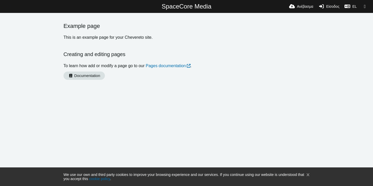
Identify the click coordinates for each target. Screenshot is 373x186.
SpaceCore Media (186, 6)
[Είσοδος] (328, 6)
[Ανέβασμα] (301, 6)
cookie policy (99, 179)
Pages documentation (166, 66)
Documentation (84, 76)
